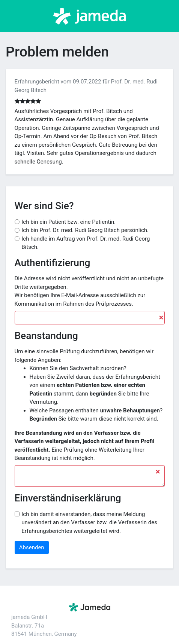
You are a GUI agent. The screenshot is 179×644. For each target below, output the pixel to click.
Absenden (31, 547)
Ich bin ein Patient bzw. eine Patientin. (68, 222)
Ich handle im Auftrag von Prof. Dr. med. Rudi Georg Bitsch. (85, 243)
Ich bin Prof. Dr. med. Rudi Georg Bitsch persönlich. (85, 230)
